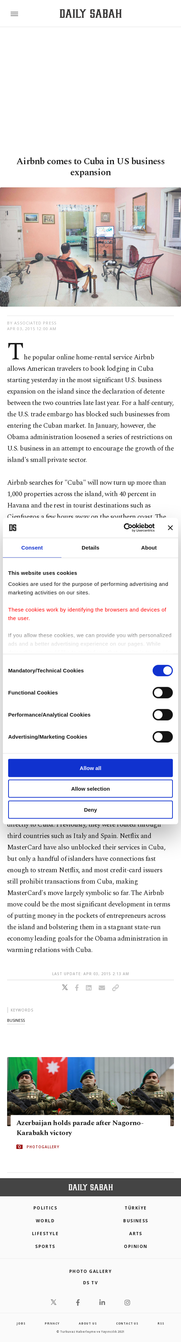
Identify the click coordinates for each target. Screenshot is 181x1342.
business (16, 1020)
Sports (45, 1246)
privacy (52, 1323)
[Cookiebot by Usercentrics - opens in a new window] (124, 527)
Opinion (135, 1246)
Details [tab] (90, 547)
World (45, 1221)
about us (88, 1323)
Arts (135, 1234)
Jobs (21, 1323)
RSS (161, 1323)
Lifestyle (45, 1234)
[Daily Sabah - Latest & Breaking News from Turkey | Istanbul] (91, 13)
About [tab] (149, 547)
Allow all (91, 768)
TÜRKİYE (136, 1208)
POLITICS (45, 1208)
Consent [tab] (32, 547)
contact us (127, 1323)
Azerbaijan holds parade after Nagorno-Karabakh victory (79, 1128)
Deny (90, 809)
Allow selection (90, 789)
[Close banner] (170, 527)
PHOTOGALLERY (43, 1146)
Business (135, 1221)
